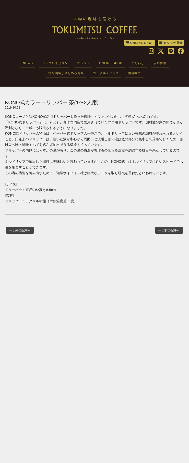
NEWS (28, 63)
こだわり (137, 63)
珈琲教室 (134, 73)
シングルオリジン (55, 63)
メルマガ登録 (171, 43)
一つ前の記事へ (169, 230)
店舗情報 (160, 63)
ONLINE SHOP (140, 43)
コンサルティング (106, 73)
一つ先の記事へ (20, 230)
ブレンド (83, 63)
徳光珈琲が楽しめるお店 (66, 73)
